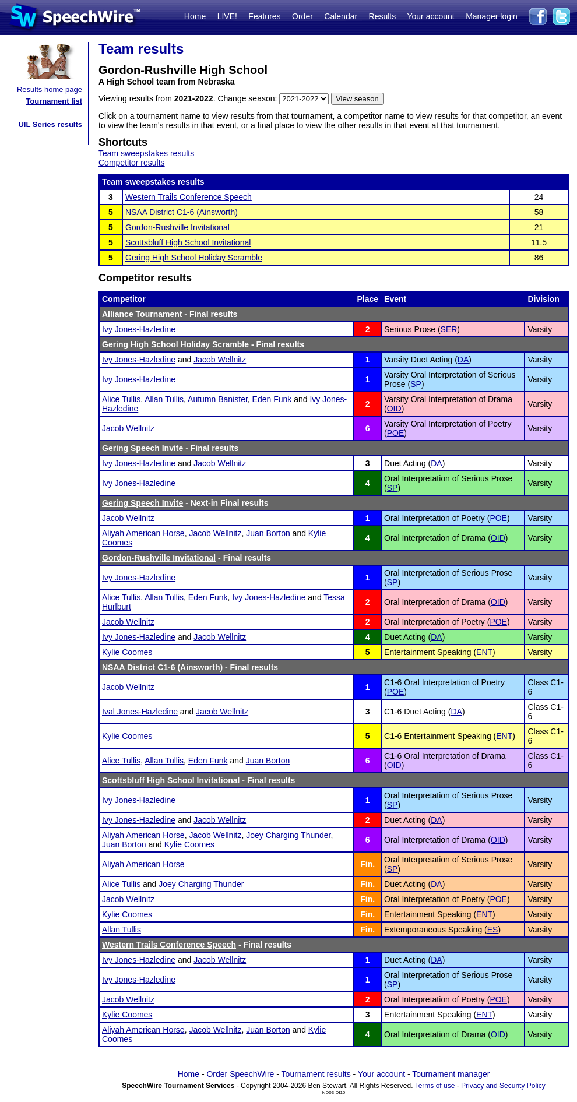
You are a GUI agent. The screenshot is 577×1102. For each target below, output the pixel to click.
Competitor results (131, 162)
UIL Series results (50, 124)
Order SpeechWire (240, 1074)
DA (463, 359)
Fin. (367, 864)
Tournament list (54, 101)
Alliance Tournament (142, 314)
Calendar (340, 16)
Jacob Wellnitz (219, 359)
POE (395, 433)
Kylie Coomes (127, 652)
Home (195, 16)
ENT (484, 652)
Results (382, 16)
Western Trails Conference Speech (188, 197)
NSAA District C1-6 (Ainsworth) (181, 212)
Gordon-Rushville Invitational (177, 227)
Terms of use (435, 1086)
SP (415, 384)
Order (302, 16)
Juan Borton (268, 533)
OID (394, 408)
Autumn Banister (218, 399)
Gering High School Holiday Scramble (193, 257)
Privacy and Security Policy (503, 1086)
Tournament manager (451, 1074)
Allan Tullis (164, 399)
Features (264, 16)
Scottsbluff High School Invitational (188, 242)
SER (449, 329)
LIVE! (227, 16)
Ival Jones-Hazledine (140, 711)
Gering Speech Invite (142, 448)
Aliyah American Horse (143, 533)
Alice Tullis (121, 399)
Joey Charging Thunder (288, 835)
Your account (430, 16)
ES (492, 929)
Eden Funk (272, 399)
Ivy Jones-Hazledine (138, 329)
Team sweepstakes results (146, 153)
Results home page (49, 89)
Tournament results (316, 1074)
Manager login (492, 16)
